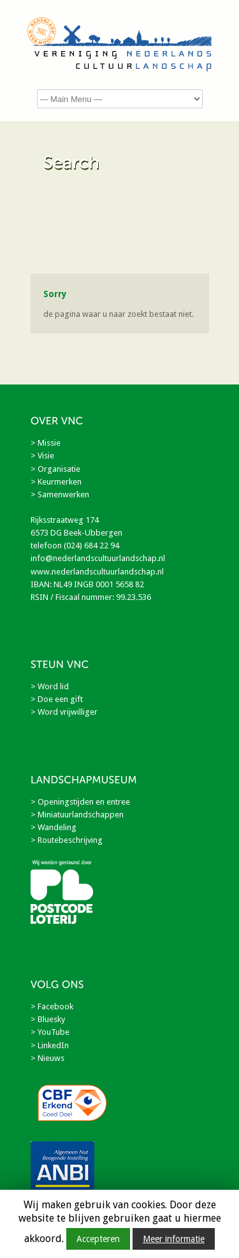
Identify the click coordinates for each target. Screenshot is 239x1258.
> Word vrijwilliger (64, 712)
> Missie (46, 443)
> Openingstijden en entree (80, 802)
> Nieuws (47, 1058)
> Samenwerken (60, 494)
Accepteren (98, 1239)
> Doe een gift (57, 699)
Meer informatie (174, 1239)
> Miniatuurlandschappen (77, 814)
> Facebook (52, 1006)
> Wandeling (53, 827)
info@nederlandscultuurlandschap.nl (98, 558)
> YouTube (50, 1032)
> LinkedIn (50, 1045)
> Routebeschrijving (67, 840)
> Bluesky (48, 1019)
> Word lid (50, 686)
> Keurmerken (56, 481)
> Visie (42, 455)
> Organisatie (55, 469)
